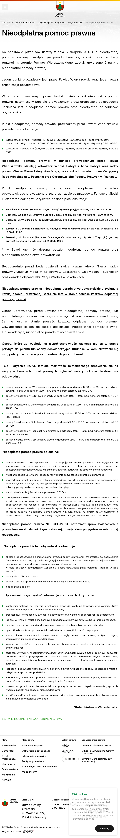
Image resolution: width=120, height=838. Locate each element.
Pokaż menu (5, 7)
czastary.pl (7, 22)
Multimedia (8, 774)
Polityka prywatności (34, 761)
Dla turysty (8, 764)
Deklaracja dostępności (36, 751)
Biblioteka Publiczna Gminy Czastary (98, 752)
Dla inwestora (10, 769)
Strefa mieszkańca (25, 22)
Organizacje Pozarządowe (51, 22)
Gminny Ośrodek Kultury (96, 745)
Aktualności (9, 745)
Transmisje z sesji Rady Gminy (39, 766)
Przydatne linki (75, 22)
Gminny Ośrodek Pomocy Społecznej (97, 760)
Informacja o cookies (34, 756)
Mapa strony (29, 771)
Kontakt (6, 779)
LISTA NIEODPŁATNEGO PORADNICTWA (32, 719)
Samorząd (8, 751)
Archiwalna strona (32, 745)
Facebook (70, 758)
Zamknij (104, 829)
